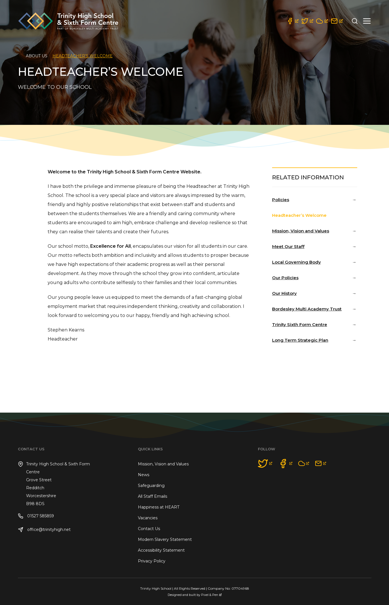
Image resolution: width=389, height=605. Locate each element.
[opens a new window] (292, 21)
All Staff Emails (152, 496)
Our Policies (285, 277)
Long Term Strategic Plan (300, 340)
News (143, 474)
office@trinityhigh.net (44, 529)
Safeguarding (151, 485)
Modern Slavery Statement (165, 539)
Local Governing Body (296, 262)
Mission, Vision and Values (300, 231)
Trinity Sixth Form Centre (299, 324)
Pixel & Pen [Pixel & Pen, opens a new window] (211, 595)
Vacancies (147, 517)
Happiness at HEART (158, 507)
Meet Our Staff (288, 246)
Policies (280, 199)
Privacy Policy (151, 561)
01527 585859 (36, 516)
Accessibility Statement (161, 550)
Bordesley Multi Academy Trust (307, 309)
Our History (284, 293)
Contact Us (149, 528)
